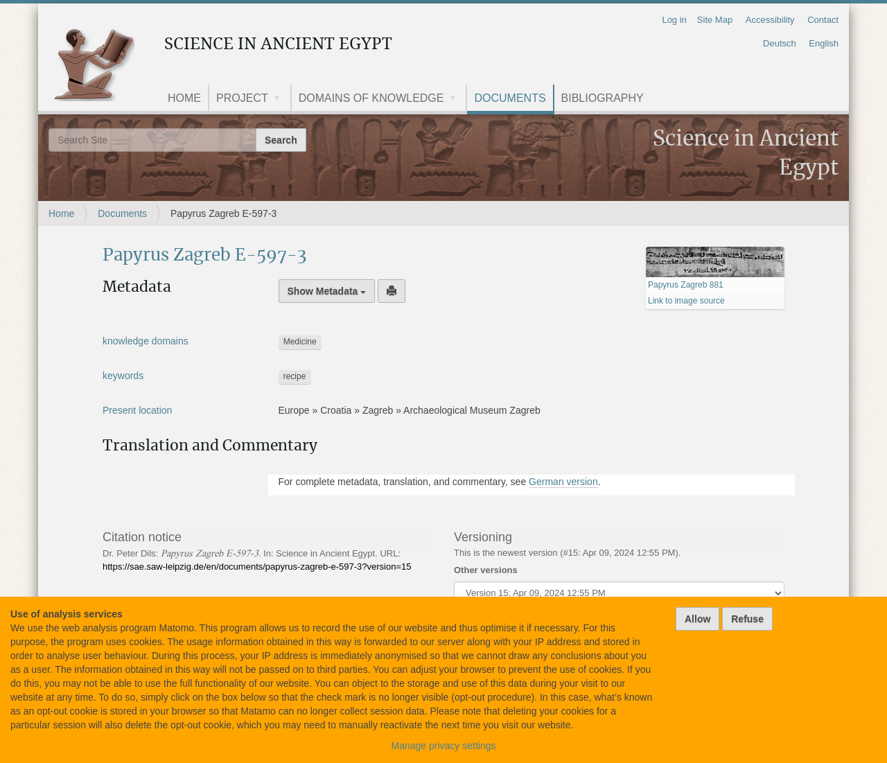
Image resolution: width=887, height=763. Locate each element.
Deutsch (779, 43)
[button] (282, 99)
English (823, 43)
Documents (509, 98)
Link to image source (686, 301)
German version (563, 481)
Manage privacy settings (444, 745)
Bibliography (602, 98)
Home (184, 98)
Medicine (300, 342)
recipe (294, 376)
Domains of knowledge (371, 98)
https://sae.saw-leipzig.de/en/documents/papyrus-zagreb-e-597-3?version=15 (257, 566)
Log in (674, 20)
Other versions (486, 570)
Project (242, 98)
